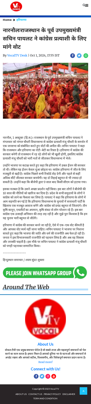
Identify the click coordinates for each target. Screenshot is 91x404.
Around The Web (26, 287)
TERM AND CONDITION (45, 398)
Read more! (45, 362)
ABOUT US (21, 394)
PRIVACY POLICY (52, 394)
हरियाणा (21, 20)
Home (7, 20)
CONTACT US (35, 394)
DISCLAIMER (68, 394)
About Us (45, 344)
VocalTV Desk (17, 55)
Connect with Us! (45, 369)
